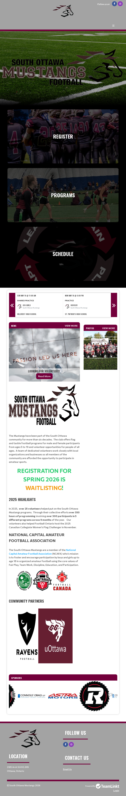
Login (116, 790)
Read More (44, 376)
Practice (69, 300)
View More (71, 325)
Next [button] (114, 305)
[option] (39, 305)
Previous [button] (12, 305)
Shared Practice (25, 300)
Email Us (67, 769)
